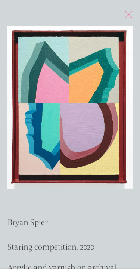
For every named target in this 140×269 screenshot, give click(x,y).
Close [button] (128, 16)
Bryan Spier (27, 225)
